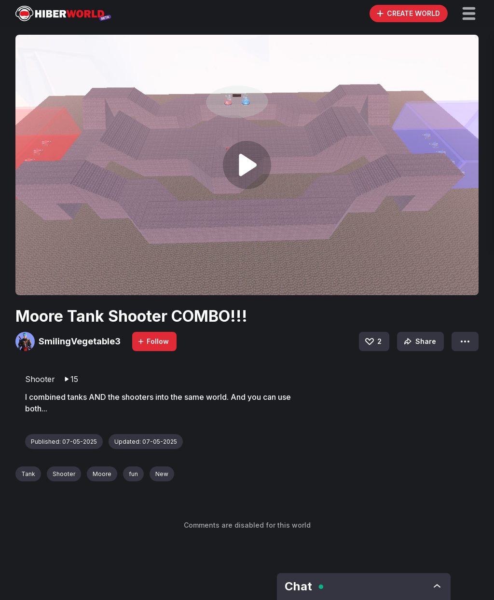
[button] (469, 13)
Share (419, 341)
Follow (153, 341)
